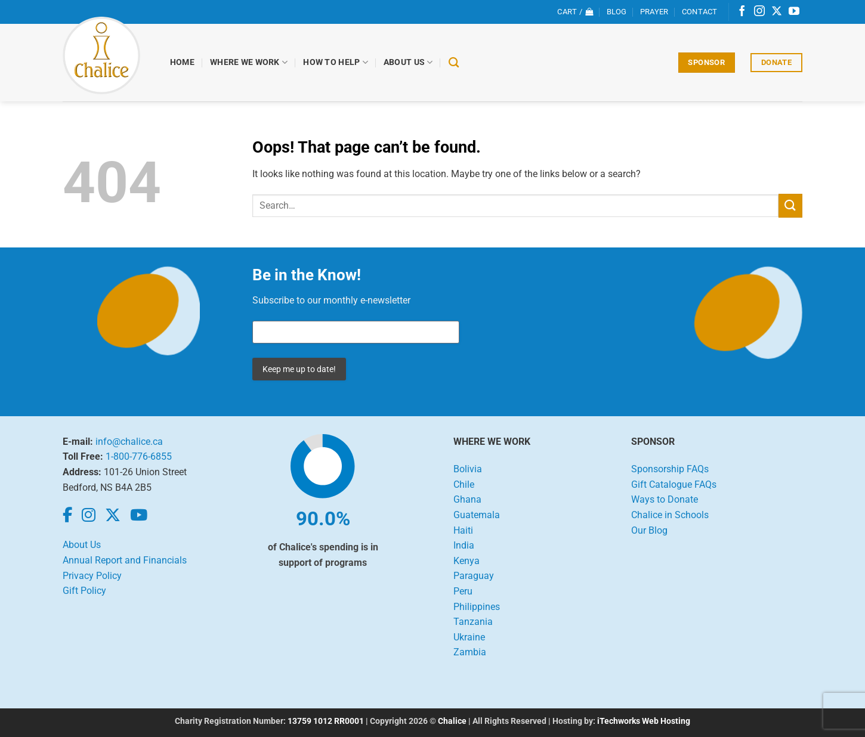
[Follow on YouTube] (794, 12)
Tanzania (473, 621)
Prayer (654, 11)
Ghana (467, 499)
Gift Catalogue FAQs (673, 484)
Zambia (469, 652)
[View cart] (575, 12)
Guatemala (476, 515)
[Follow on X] (776, 12)
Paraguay (473, 575)
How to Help (335, 62)
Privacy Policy (92, 575)
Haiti (463, 530)
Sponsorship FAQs (670, 469)
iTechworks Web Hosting (643, 721)
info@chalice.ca (129, 441)
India (463, 545)
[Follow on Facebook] (742, 12)
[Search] (454, 63)
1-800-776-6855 (139, 456)
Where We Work (249, 62)
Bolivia (467, 469)
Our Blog (649, 530)
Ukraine (469, 637)
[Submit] (790, 205)
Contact (700, 11)
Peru (462, 591)
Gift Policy (84, 590)
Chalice (452, 721)
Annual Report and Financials (125, 560)
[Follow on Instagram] (759, 12)
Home (182, 62)
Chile (463, 484)
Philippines (476, 606)
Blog (617, 11)
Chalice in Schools (670, 515)
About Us (408, 62)
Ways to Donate (664, 499)
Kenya (466, 560)
